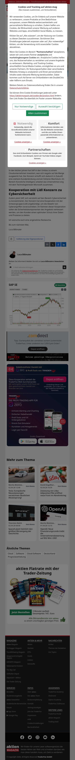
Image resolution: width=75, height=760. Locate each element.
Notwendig (25, 123)
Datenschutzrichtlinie (19, 88)
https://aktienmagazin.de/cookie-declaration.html (32, 95)
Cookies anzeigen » (23, 142)
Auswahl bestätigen (49, 106)
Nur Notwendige (24, 106)
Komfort (54, 123)
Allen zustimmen (37, 113)
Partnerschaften (39, 150)
